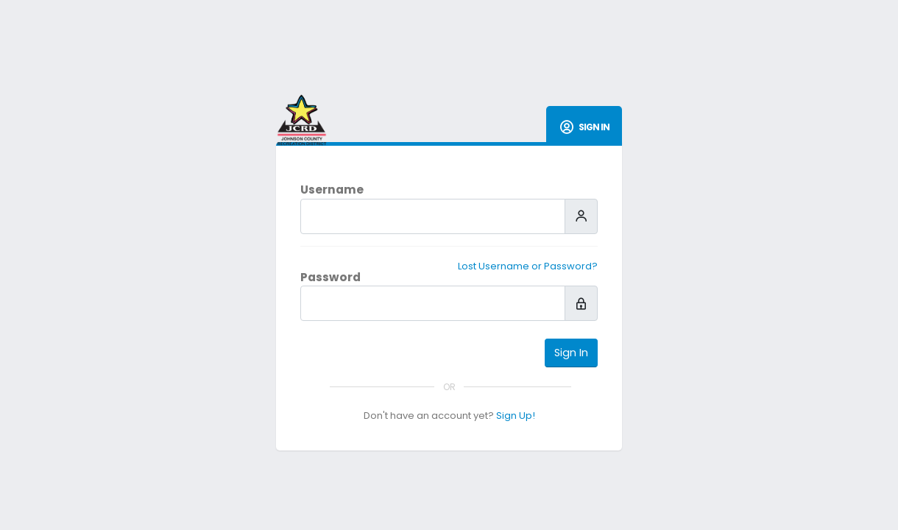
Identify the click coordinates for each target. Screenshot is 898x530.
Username (332, 189)
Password (330, 277)
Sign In (571, 352)
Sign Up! (515, 416)
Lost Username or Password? (528, 266)
